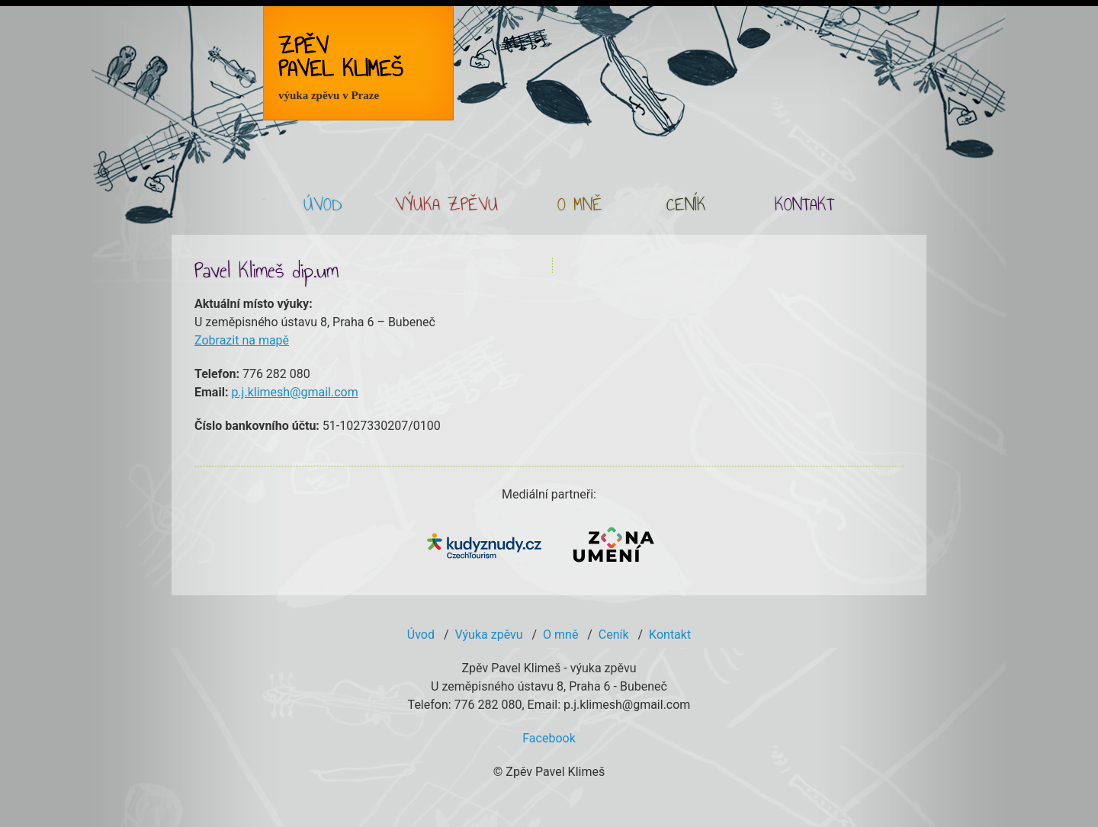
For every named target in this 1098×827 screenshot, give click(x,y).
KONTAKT (804, 206)
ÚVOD (322, 206)
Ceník (614, 634)
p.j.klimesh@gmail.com (294, 392)
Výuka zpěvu (488, 634)
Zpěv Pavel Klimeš (340, 66)
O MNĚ (579, 206)
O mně (560, 634)
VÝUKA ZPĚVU (446, 206)
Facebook (548, 738)
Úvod (421, 634)
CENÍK (686, 206)
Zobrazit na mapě (241, 340)
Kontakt (670, 634)
